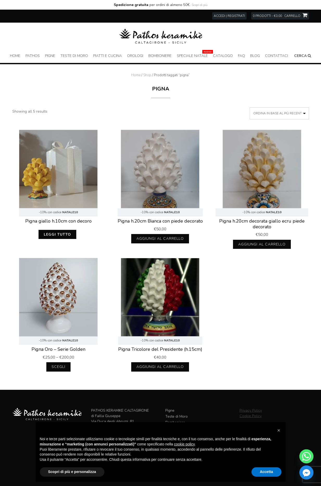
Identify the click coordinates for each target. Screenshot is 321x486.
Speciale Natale (192, 55)
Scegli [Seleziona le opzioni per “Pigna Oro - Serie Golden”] (58, 366)
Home (15, 55)
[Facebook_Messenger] (306, 472)
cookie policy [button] (184, 444)
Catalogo (223, 55)
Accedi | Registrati (229, 16)
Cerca (302, 55)
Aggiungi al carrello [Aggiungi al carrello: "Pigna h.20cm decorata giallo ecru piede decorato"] (262, 244)
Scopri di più (199, 5)
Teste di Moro (74, 55)
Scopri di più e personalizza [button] (72, 472)
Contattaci (276, 55)
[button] (279, 430)
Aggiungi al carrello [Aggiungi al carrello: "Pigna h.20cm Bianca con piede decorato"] (160, 238)
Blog (255, 55)
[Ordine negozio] (279, 113)
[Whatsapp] (306, 456)
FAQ (241, 55)
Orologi (135, 55)
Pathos (33, 55)
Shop (147, 75)
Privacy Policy (251, 410)
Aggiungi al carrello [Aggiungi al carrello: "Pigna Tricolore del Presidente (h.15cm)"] (160, 366)
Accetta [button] (266, 472)
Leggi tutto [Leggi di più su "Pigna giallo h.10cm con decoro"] (57, 234)
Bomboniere (160, 55)
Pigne (50, 55)
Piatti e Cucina (107, 55)
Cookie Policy (251, 415)
